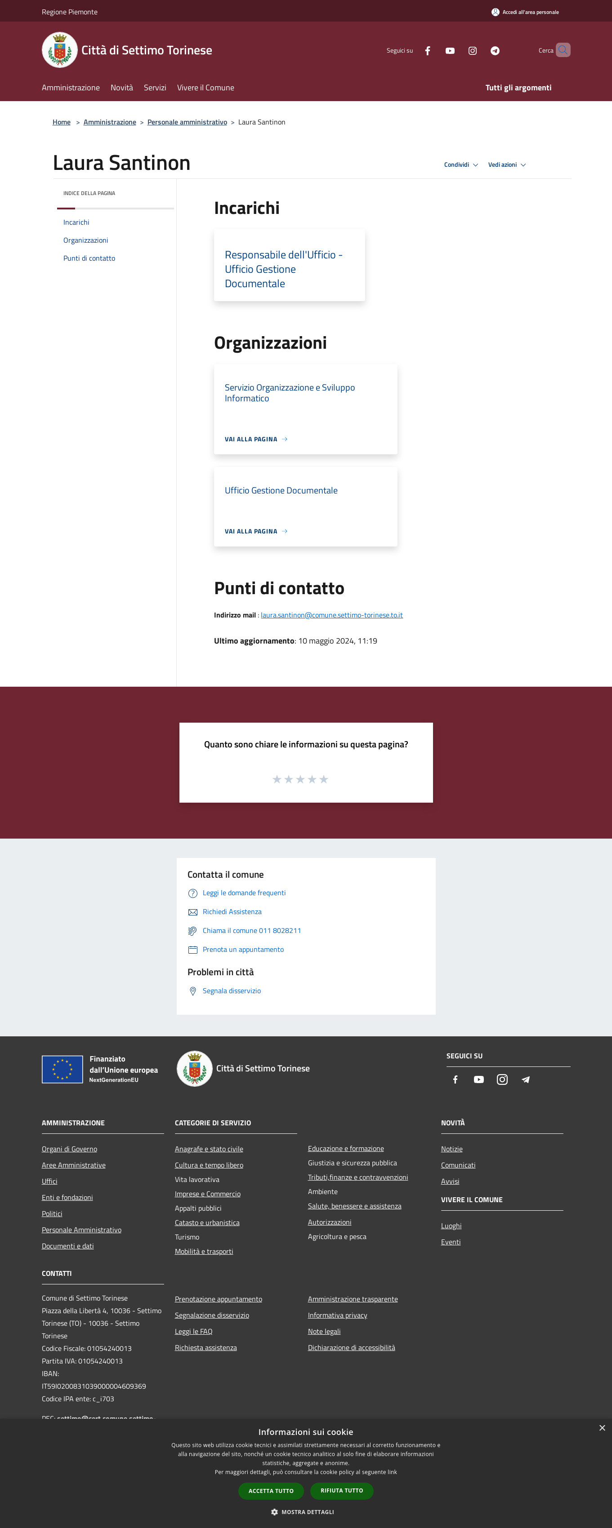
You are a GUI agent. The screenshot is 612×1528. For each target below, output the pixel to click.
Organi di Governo (69, 1148)
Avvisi (450, 1181)
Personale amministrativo (187, 121)
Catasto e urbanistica (207, 1222)
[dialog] (306, 1473)
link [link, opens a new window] (392, 1472)
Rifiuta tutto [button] (342, 1490)
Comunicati (458, 1164)
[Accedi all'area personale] (525, 11)
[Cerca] (560, 50)
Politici (52, 1213)
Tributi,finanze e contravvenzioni (358, 1177)
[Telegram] (480, 50)
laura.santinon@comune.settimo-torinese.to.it (332, 614)
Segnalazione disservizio (212, 1315)
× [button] (602, 1428)
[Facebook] (412, 50)
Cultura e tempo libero (209, 1164)
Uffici (50, 1181)
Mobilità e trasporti (204, 1251)
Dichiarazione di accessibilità (351, 1347)
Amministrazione (110, 121)
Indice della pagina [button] (89, 193)
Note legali (324, 1331)
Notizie (452, 1148)
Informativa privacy (337, 1315)
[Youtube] (435, 50)
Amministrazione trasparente (353, 1298)
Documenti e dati (68, 1245)
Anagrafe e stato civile (209, 1148)
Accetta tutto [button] (271, 1491)
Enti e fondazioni (67, 1197)
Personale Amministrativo (81, 1229)
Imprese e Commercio (208, 1193)
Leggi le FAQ (194, 1331)
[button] (306, 1511)
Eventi (451, 1241)
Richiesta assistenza (206, 1347)
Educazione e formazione (346, 1148)
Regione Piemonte (70, 11)
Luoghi (451, 1225)
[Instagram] (457, 50)
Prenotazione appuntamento (218, 1298)
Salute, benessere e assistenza (355, 1205)
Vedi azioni (508, 165)
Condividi (462, 165)
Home (62, 121)
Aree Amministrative (74, 1164)
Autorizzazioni (330, 1222)
